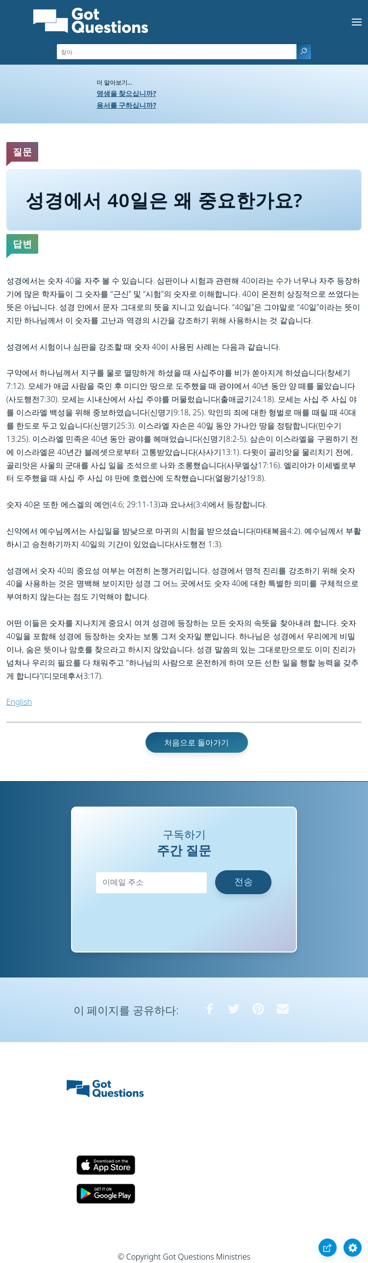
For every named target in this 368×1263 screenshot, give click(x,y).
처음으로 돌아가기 (196, 742)
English (19, 701)
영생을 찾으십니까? (126, 93)
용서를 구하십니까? (126, 105)
